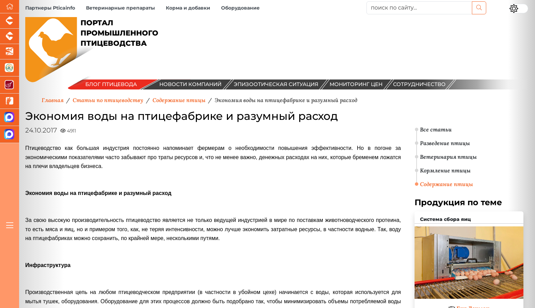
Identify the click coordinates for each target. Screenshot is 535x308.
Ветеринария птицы (448, 156)
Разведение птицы (445, 143)
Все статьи (436, 129)
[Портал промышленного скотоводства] (9, 36)
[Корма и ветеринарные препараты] (9, 67)
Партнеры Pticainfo (50, 8)
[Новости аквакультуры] (9, 51)
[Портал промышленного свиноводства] (9, 21)
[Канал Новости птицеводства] (9, 117)
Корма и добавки (188, 8)
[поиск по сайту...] (419, 7)
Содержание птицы (446, 184)
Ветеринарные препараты (120, 8)
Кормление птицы (445, 170)
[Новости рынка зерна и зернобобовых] (9, 101)
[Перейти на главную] (9, 6)
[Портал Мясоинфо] (9, 85)
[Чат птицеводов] (9, 134)
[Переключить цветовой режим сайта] (518, 8)
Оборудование (240, 8)
